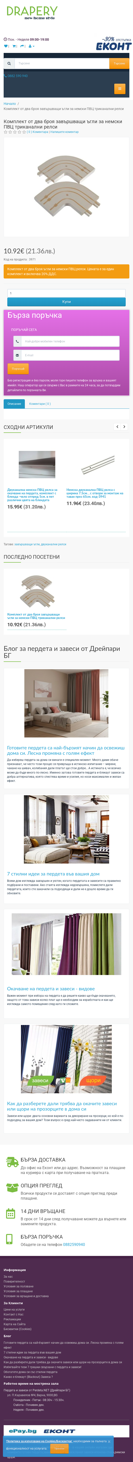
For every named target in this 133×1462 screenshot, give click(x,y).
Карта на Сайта (15, 1324)
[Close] (109, 1441)
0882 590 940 (16, 76)
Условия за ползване (18, 1286)
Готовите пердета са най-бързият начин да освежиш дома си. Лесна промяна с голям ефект (66, 750)
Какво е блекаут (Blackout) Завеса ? (28, 1377)
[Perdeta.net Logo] (31, 14)
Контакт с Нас (13, 1314)
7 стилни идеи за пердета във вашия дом (53, 873)
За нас (8, 1276)
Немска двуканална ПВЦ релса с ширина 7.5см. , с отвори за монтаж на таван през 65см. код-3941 (94, 493)
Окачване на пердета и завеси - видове (51, 988)
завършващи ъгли (27, 544)
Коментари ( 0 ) (40, 404)
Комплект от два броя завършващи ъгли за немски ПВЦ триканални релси (36, 616)
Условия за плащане (18, 1291)
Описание (14, 404)
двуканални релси (53, 544)
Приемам (59, 1448)
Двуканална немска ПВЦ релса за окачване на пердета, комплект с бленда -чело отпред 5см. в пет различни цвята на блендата (32, 495)
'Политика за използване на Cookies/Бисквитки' (39, 1441)
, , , (32, 1395)
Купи (66, 301)
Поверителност (14, 1281)
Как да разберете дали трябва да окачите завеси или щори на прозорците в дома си (62, 1106)
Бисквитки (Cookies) (17, 1329)
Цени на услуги (14, 1309)
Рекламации (12, 1319)
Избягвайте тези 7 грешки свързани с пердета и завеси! (42, 1367)
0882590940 (74, 1244)
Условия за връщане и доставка (26, 1296)
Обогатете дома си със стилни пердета (30, 1372)
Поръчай (18, 368)
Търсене (119, 63)
